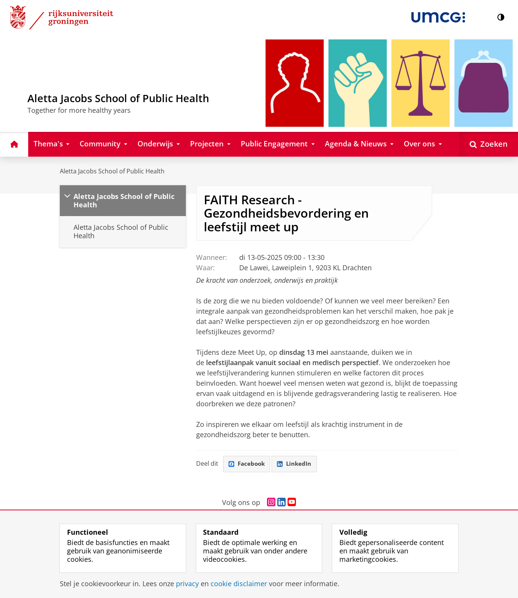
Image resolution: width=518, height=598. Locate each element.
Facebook (248, 464)
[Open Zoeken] (488, 144)
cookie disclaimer (239, 583)
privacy (187, 583)
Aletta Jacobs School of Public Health (112, 171)
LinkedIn (297, 464)
